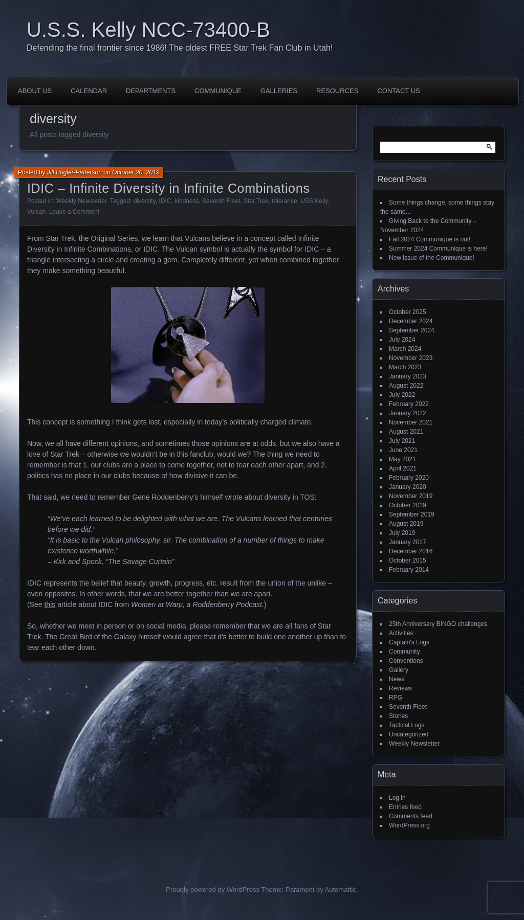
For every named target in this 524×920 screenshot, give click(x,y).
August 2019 (406, 523)
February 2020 (409, 477)
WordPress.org (409, 825)
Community (404, 651)
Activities (401, 633)
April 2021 (403, 468)
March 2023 (405, 367)
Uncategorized (408, 734)
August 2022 (406, 385)
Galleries (278, 91)
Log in (397, 797)
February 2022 (409, 404)
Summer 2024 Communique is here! (438, 248)
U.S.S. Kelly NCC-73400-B (148, 29)
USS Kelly (314, 201)
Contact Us (398, 91)
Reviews (400, 688)
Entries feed (405, 807)
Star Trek (256, 201)
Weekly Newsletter (81, 201)
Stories (398, 716)
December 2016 (410, 551)
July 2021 (402, 440)
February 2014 (409, 569)
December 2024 (410, 321)
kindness (186, 201)
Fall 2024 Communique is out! (429, 239)
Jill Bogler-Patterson (74, 172)
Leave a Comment (74, 211)
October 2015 (407, 560)
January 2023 (407, 376)
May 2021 (402, 459)
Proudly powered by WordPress (212, 889)
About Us (35, 91)
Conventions (406, 660)
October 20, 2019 (136, 172)
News (396, 679)
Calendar (89, 91)
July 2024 (402, 339)
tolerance (284, 201)
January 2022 (407, 413)
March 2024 (405, 348)
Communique (218, 91)
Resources (337, 91)
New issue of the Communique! (431, 257)
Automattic (340, 889)
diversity (145, 201)
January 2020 (407, 486)
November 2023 (410, 358)
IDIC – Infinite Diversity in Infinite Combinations (168, 188)
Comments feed (410, 816)
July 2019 (402, 532)
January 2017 (407, 542)
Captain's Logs (409, 642)
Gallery (398, 670)
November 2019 (410, 496)
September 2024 (411, 330)
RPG (395, 697)
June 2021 (403, 450)
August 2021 (406, 431)
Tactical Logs (406, 725)
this (49, 604)
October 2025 (407, 312)
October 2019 (407, 505)
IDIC (165, 201)
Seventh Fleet (221, 201)
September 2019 (411, 514)
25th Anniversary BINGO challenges (438, 623)
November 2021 (410, 422)
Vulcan (36, 211)
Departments (151, 91)
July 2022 (402, 394)
